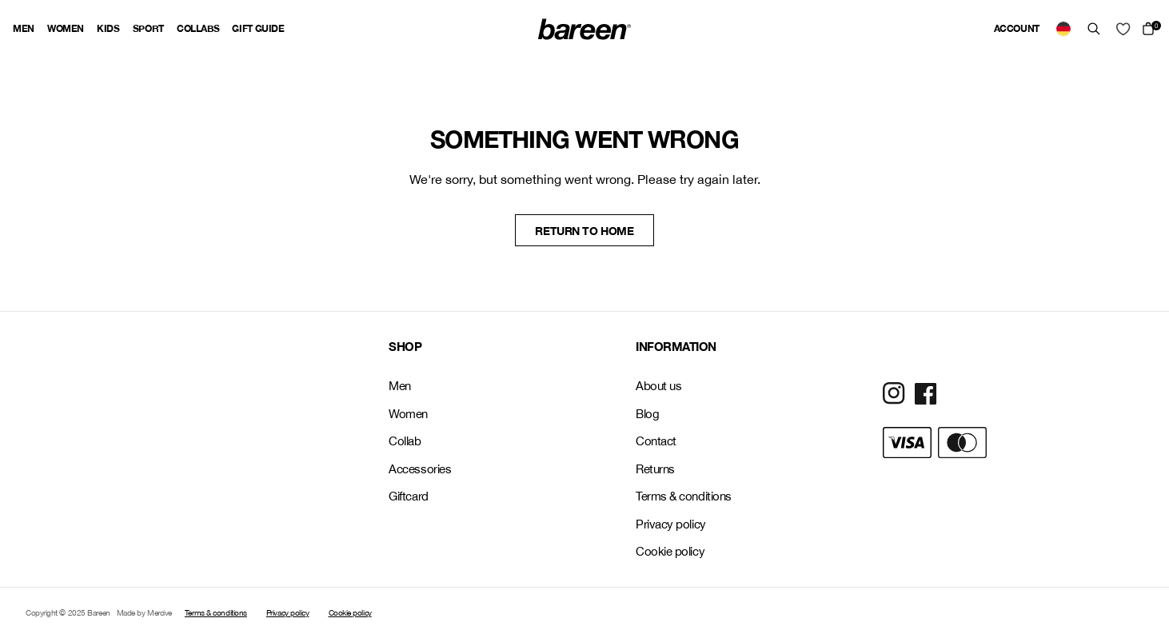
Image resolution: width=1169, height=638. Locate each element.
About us (658, 386)
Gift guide (258, 28)
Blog (647, 414)
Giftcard (408, 496)
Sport (148, 28)
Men (23, 28)
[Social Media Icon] (894, 393)
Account (1016, 28)
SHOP (405, 346)
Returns (655, 469)
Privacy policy (671, 524)
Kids (108, 28)
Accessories (420, 469)
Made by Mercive (144, 612)
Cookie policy (670, 551)
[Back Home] (584, 29)
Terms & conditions (684, 496)
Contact (656, 441)
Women (65, 28)
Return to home (584, 230)
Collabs (198, 28)
